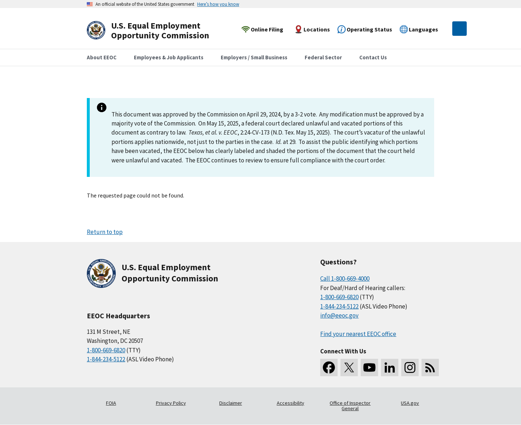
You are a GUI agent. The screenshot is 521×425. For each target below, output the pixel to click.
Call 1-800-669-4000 (344, 278)
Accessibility (290, 403)
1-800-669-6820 (106, 350)
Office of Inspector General (350, 406)
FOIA (111, 403)
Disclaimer (230, 403)
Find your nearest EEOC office (358, 334)
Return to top (105, 232)
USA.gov (410, 403)
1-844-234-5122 (106, 359)
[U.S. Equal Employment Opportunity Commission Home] (156, 31)
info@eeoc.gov (339, 315)
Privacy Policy (171, 403)
